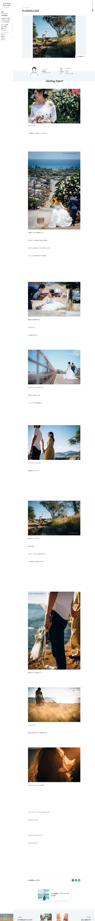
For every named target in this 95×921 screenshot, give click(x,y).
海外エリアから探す (5, 20)
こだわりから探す (7, 22)
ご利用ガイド (7, 38)
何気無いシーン (38, 133)
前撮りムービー (7, 28)
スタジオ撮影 (7, 26)
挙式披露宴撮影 (4, 15)
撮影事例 (7, 36)
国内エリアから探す (5, 18)
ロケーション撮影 (7, 24)
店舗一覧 (3, 39)
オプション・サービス (4, 33)
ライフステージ (7, 30)
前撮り (2, 11)
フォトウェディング (4, 13)
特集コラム (3, 34)
